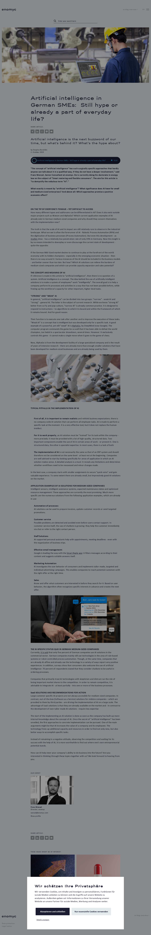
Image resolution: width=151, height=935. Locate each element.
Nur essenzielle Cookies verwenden (91, 911)
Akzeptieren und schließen (52, 911)
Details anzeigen (43, 920)
